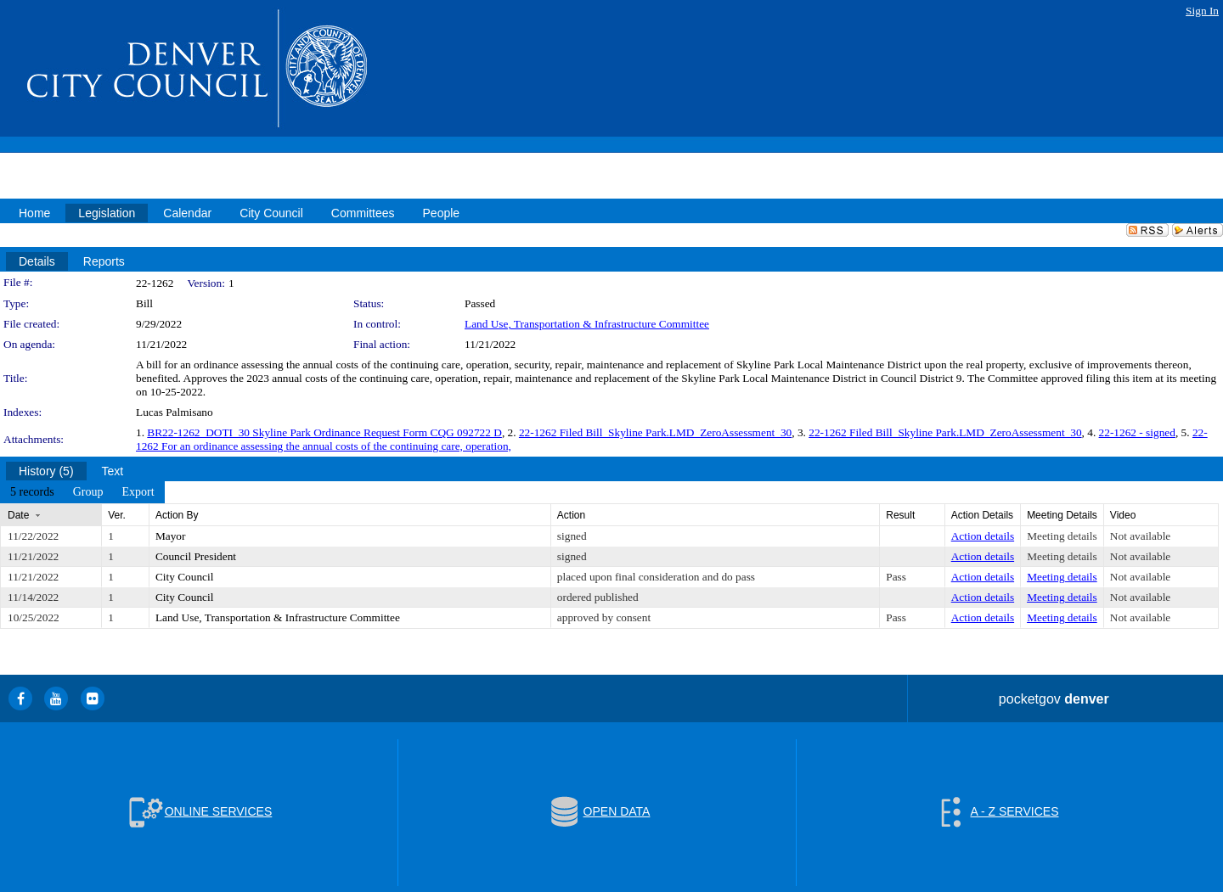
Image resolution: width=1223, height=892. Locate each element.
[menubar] (82, 492)
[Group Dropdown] (88, 492)
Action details (982, 536)
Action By (177, 515)
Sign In (1202, 10)
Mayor (170, 536)
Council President (195, 556)
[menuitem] (32, 492)
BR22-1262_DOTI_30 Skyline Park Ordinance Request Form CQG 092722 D (324, 432)
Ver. (117, 515)
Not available (1140, 536)
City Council (184, 576)
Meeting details (1062, 536)
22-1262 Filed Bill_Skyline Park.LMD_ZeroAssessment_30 (655, 432)
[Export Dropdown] (137, 492)
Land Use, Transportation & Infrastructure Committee (587, 323)
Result (900, 515)
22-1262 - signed (1137, 432)
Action (571, 515)
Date (18, 515)
